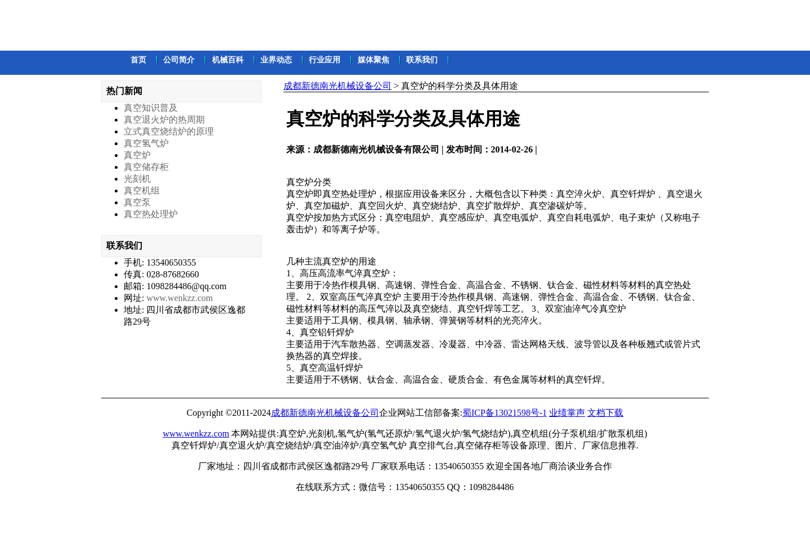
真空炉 (137, 155)
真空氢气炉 (146, 143)
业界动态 (276, 60)
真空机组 (142, 190)
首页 (138, 60)
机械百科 (228, 60)
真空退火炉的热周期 (164, 119)
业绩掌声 (567, 412)
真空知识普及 (151, 108)
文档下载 (605, 412)
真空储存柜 (146, 167)
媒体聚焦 (373, 60)
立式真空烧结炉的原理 (169, 131)
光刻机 (137, 178)
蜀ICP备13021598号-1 (504, 412)
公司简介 (179, 60)
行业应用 (324, 60)
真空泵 (137, 202)
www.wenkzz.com (179, 298)
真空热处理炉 (151, 214)
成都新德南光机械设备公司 (338, 86)
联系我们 (422, 60)
